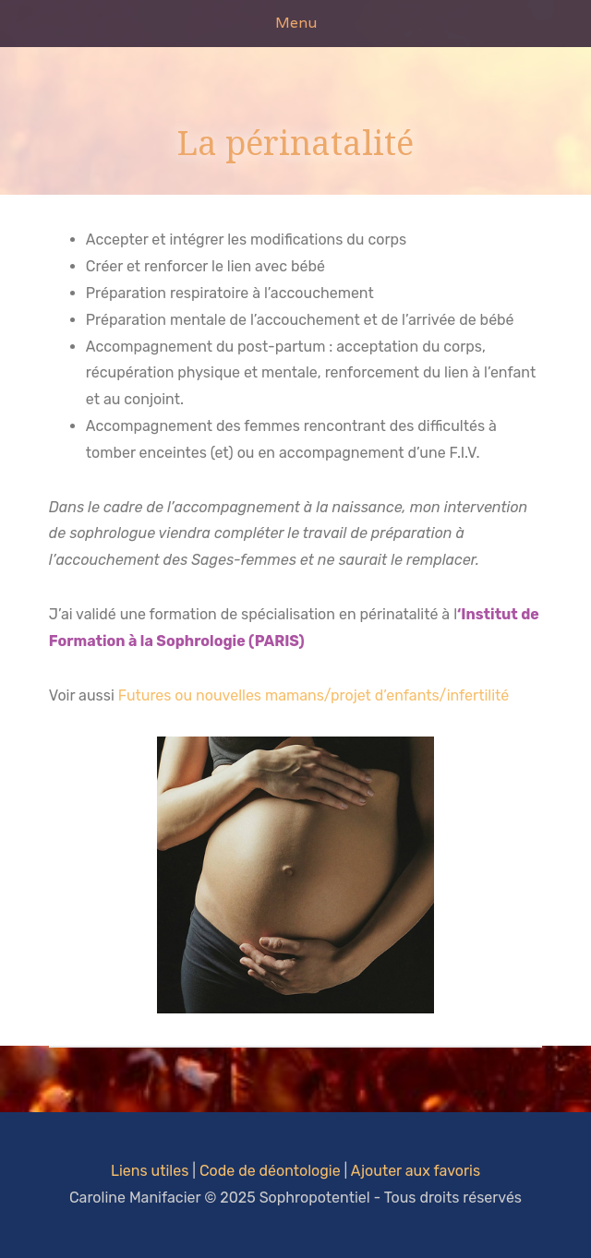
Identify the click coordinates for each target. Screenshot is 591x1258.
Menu (296, 22)
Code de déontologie (270, 1171)
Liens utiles (149, 1171)
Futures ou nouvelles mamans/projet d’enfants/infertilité (314, 695)
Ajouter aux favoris (415, 1171)
